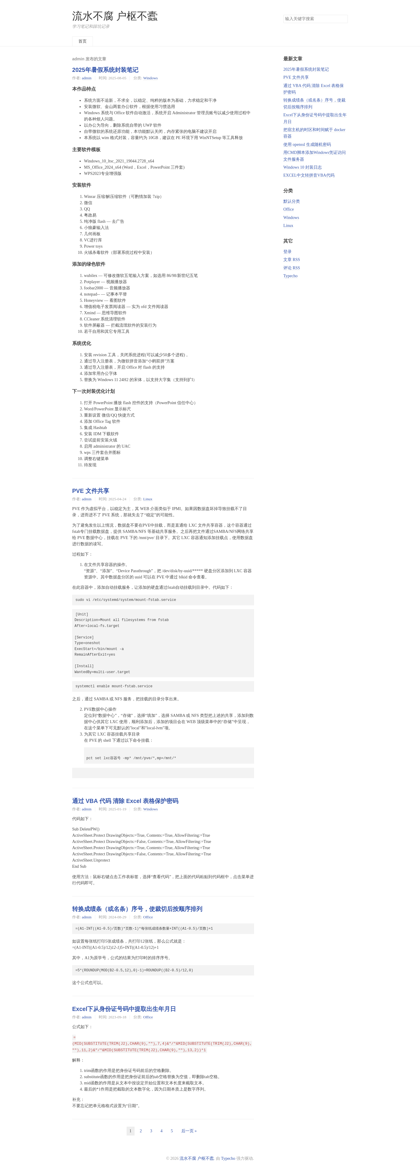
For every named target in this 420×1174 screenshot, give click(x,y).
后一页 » (189, 1131)
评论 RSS (291, 268)
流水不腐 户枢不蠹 (115, 16)
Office (148, 917)
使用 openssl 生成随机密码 (307, 144)
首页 (82, 41)
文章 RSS (291, 259)
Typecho (290, 276)
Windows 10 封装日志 (302, 167)
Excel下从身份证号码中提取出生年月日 (124, 1009)
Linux (147, 499)
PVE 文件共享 (90, 491)
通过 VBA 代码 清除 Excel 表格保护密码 (125, 801)
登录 (287, 251)
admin (86, 78)
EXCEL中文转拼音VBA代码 (309, 175)
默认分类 (291, 201)
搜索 (343, 18)
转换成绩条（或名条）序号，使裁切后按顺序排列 (137, 909)
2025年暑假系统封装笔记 (105, 70)
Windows (150, 78)
